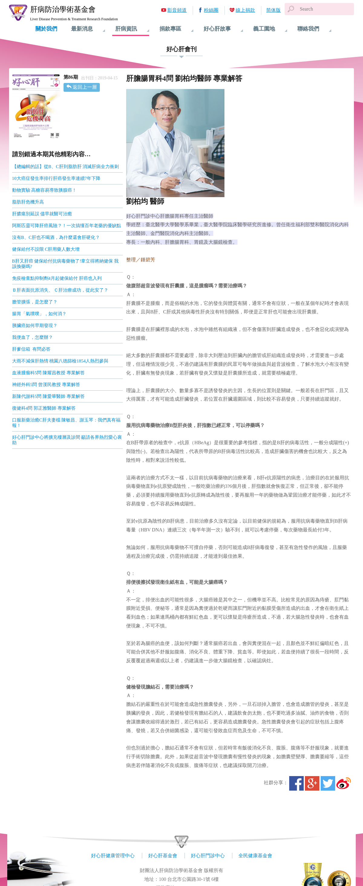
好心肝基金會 (162, 855)
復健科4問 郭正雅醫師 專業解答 (44, 408)
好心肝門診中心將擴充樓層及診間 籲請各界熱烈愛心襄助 (67, 440)
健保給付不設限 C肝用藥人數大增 (46, 249)
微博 (343, 783)
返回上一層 (85, 87)
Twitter (328, 783)
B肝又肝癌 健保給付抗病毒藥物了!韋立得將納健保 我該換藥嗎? (65, 264)
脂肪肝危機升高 (28, 202)
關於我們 (46, 29)
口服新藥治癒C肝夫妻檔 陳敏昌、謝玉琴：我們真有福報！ (66, 423)
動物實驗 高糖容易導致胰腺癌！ (44, 190)
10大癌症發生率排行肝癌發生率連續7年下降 (56, 178)
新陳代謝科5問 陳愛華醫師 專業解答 (48, 396)
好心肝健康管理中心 (113, 855)
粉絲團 (211, 10)
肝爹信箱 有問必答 (31, 349)
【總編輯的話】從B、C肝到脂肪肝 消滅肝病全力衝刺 (65, 166)
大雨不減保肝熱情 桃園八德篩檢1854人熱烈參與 (60, 361)
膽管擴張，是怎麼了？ (34, 301)
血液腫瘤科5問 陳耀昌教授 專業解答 (48, 372)
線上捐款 (245, 10)
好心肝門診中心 (208, 855)
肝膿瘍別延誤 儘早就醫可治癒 (42, 213)
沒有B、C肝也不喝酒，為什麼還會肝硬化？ (56, 237)
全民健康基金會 (255, 855)
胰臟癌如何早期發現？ (34, 325)
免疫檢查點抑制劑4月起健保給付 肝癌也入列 (57, 278)
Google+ (312, 783)
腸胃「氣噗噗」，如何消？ (39, 313)
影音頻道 (177, 10)
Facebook (296, 783)
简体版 (273, 10)
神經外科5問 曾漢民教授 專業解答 (46, 384)
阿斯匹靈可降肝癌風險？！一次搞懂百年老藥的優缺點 (66, 225)
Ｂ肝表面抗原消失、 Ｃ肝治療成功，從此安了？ (60, 290)
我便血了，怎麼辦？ (32, 337)
